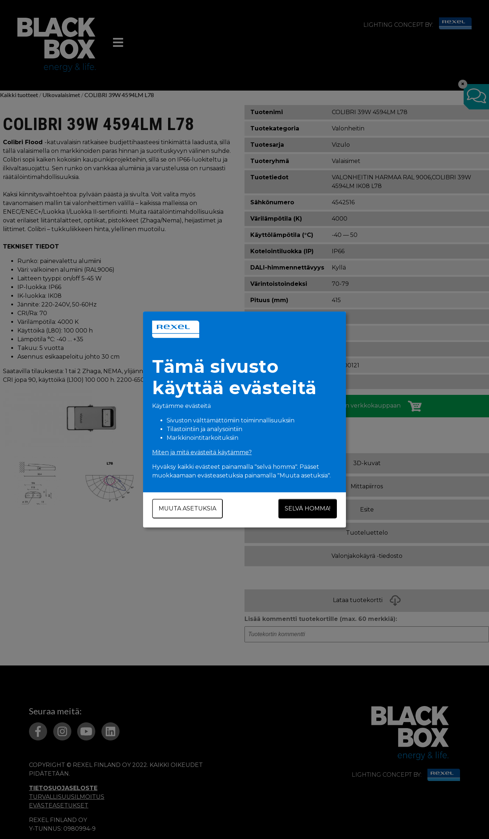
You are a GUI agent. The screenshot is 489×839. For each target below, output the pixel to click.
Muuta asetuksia (187, 508)
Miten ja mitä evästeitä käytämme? (202, 452)
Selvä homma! (307, 508)
